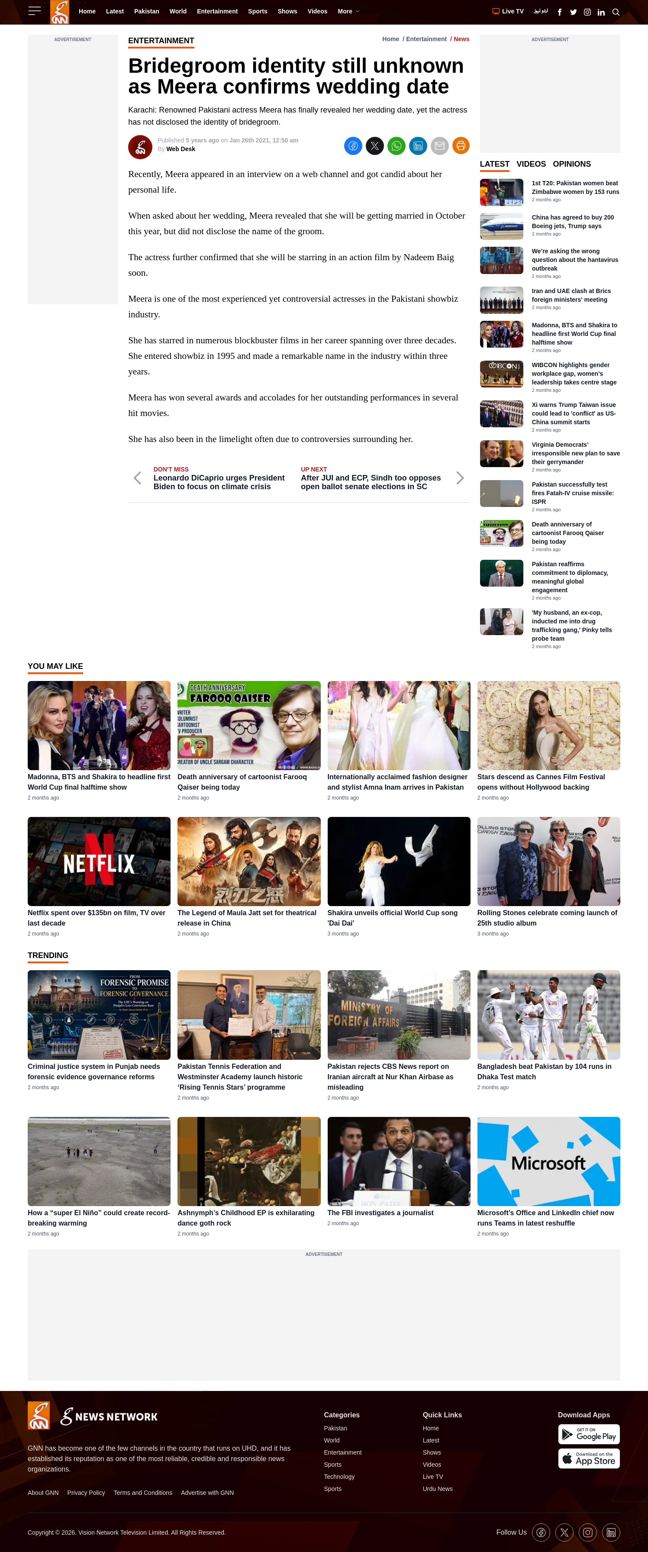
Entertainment (426, 38)
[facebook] (353, 147)
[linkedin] (418, 147)
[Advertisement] (73, 174)
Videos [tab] (531, 164)
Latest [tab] (495, 164)
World (332, 1440)
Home (390, 38)
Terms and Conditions (143, 1492)
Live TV (433, 1476)
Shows (432, 1452)
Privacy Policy (86, 1492)
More (349, 11)
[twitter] (375, 147)
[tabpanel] (550, 414)
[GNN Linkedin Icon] (601, 12)
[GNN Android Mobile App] (589, 1434)
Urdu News (438, 1488)
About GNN (43, 1492)
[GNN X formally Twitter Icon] (573, 12)
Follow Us (511, 1532)
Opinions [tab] (572, 164)
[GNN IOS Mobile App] (589, 1458)
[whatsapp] (396, 147)
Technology (339, 1476)
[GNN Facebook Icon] (559, 12)
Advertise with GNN (207, 1492)
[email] (440, 147)
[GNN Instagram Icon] (587, 12)
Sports (333, 1464)
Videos (432, 1464)
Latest (431, 1440)
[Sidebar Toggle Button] (35, 10)
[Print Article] (461, 145)
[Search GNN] (616, 12)
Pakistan (336, 1428)
